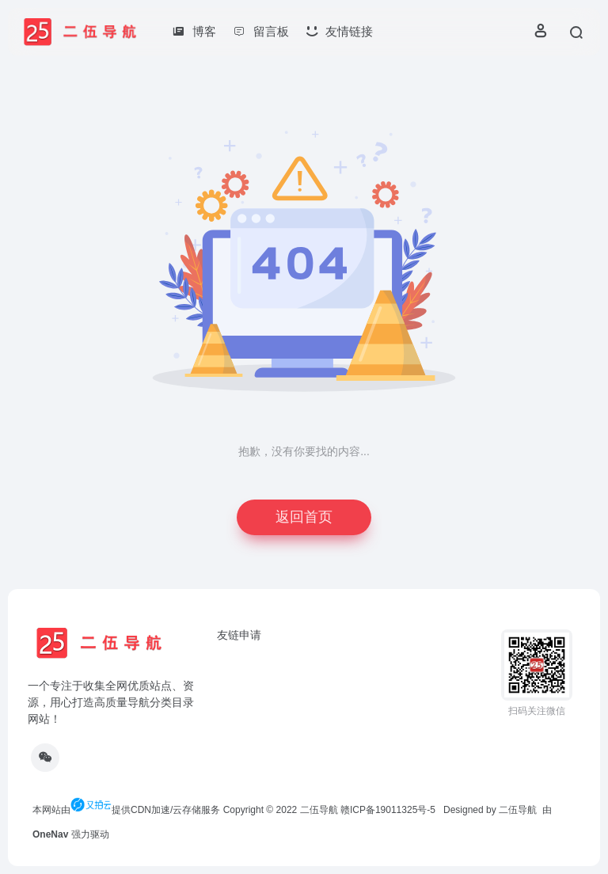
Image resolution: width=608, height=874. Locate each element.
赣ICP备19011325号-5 (387, 809)
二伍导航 (319, 809)
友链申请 (239, 635)
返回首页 (304, 517)
